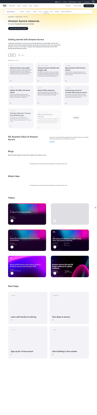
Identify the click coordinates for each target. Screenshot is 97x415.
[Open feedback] (95, 207)
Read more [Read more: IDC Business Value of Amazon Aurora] (52, 141)
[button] (12, 6)
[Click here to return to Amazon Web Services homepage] (4, 6)
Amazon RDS (11, 16)
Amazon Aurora (18, 16)
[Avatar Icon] (93, 2)
